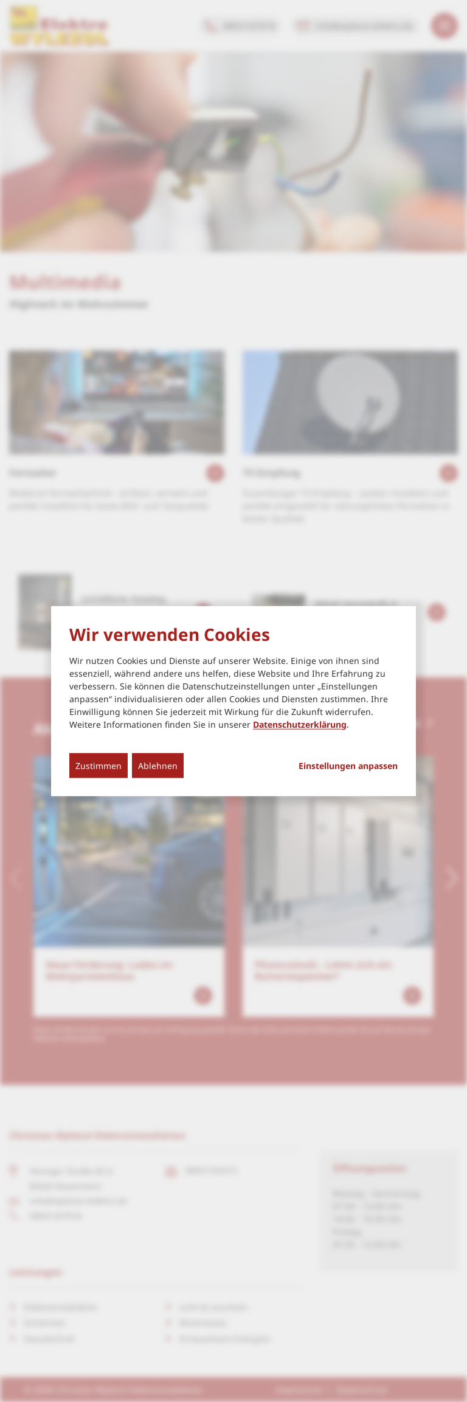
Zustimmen (98, 765)
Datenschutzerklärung (300, 724)
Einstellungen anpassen (348, 765)
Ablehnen (158, 765)
